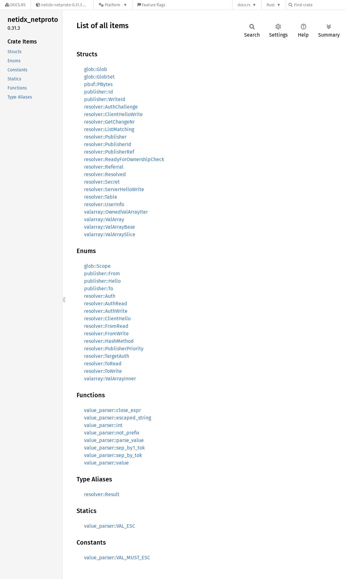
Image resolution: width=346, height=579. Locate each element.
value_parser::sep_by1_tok (114, 448)
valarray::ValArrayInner (110, 379)
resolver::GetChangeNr (109, 122)
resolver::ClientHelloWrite (113, 114)
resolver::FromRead (106, 326)
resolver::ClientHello (107, 319)
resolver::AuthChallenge (111, 107)
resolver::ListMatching (109, 129)
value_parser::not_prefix (111, 433)
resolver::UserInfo (104, 204)
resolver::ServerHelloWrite (114, 189)
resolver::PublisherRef (109, 152)
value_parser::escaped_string (117, 418)
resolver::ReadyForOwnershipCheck (124, 159)
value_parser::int (103, 425)
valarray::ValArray (104, 219)
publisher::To (98, 289)
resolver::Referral (103, 167)
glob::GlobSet (99, 77)
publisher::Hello (102, 281)
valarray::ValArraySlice (109, 234)
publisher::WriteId (104, 99)
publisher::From (102, 274)
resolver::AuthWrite (106, 311)
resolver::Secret (102, 182)
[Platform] (113, 5)
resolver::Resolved (105, 174)
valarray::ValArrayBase (109, 227)
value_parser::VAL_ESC (109, 526)
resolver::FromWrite (106, 334)
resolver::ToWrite (103, 371)
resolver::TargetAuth (106, 356)
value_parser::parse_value (114, 440)
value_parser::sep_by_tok (113, 455)
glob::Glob (95, 69)
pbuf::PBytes (98, 84)
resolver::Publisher (105, 137)
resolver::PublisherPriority (113, 349)
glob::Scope (97, 266)
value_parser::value (106, 463)
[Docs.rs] (15, 5)
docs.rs (244, 5)
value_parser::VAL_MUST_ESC (117, 558)
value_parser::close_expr (112, 410)
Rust (271, 5)
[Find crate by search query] (319, 5)
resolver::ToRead (103, 364)
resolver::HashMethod (109, 341)
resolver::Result (101, 494)
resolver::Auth (99, 296)
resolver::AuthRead (105, 304)
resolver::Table (100, 197)
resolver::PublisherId (107, 144)
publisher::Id (98, 92)
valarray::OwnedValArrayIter (116, 212)
